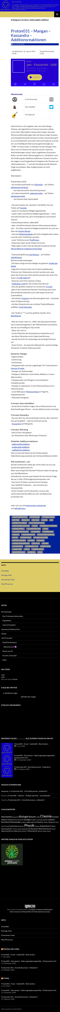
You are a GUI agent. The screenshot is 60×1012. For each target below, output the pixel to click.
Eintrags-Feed (6, 575)
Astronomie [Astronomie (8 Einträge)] (6, 816)
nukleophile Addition (21, 447)
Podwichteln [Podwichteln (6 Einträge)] (45, 826)
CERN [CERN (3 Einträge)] (38, 817)
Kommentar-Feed (8, 580)
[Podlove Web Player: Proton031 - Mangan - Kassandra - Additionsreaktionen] (35, 74)
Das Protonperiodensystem (12, 616)
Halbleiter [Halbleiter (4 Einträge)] (51, 820)
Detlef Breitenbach (9, 642)
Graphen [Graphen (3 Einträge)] (33, 820)
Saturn (45, 543)
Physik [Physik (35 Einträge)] (29, 825)
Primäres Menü (57, 14)
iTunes (14, 679)
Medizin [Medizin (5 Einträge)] (40, 822)
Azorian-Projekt (17, 368)
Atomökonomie (48, 517)
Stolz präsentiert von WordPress (11, 1009)
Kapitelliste (6, 620)
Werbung (31, 552)
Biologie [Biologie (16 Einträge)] (23, 816)
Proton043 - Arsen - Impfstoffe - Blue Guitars (31, 744)
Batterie (16, 520)
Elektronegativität (37, 523)
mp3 (3, 675)
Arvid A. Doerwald (9, 655)
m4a (2, 677)
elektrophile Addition (21, 444)
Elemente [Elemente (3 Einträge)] (17, 820)
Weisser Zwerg (38, 549)
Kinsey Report (25, 231)
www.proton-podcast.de (36, 505)
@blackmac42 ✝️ (10, 647)
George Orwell (18, 529)
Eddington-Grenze (19, 523)
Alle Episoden (6, 612)
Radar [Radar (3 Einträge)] (20, 829)
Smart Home (45, 546)
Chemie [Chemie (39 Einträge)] (46, 816)
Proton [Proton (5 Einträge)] (52, 826)
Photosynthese (32, 391)
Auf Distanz (34, 254)
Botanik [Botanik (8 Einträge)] (32, 816)
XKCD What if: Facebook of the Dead (26, 248)
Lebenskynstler (36, 193)
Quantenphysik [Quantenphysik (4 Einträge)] (6, 829)
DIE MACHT (24, 278)
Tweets (3, 634)
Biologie (36, 520)
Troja (27, 549)
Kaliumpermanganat (20, 531)
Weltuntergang (19, 552)
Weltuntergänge (26, 234)
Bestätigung (16, 316)
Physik (15, 537)
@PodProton (20, 508)
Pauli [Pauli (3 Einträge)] (56, 822)
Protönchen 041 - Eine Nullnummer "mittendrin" (32, 767)
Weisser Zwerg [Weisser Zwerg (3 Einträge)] (42, 831)
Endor (35, 526)
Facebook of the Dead (49, 526)
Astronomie (34, 517)
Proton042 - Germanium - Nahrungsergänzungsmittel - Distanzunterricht (28, 961)
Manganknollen (28, 534)
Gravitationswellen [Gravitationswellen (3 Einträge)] (42, 820)
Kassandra (16, 424)
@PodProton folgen (28, 697)
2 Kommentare (18, 44)
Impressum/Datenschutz (10, 629)
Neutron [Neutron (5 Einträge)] (52, 822)
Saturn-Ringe (18, 546)
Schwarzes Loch (32, 546)
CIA (51, 520)
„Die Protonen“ (6, 638)
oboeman (4, 791)
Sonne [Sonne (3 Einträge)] (54, 829)
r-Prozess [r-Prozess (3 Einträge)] (15, 829)
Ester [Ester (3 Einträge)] (21, 820)
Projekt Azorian (19, 540)
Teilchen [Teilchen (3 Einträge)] (24, 831)
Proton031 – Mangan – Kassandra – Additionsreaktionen (31, 35)
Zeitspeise (38, 184)
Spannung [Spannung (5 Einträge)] (5, 831)
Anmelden (5, 571)
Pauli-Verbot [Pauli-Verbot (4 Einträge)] (13, 826)
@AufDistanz (16, 257)
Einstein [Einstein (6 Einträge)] (55, 817)
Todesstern (17, 549)
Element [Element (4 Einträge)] (11, 820)
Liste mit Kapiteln (9, 625)
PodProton (34, 240)
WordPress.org (7, 584)
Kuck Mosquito (25, 307)
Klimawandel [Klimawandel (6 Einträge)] (15, 822)
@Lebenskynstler (18, 196)
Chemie (44, 520)
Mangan (16, 534)
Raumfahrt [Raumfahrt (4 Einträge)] (34, 829)
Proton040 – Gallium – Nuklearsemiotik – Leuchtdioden (29, 796)
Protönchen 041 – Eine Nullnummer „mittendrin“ (29, 791)
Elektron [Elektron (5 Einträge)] (4, 820)
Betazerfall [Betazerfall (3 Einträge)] (15, 817)
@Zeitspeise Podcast (19, 187)
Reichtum (36, 543)
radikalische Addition (21, 450)
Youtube (23, 208)
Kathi (4, 660)
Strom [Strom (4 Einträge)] (11, 831)
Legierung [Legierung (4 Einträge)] (29, 822)
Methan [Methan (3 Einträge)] (46, 822)
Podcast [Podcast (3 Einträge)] (37, 826)
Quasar (31, 540)
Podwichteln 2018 (40, 537)
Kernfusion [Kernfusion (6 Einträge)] (5, 822)
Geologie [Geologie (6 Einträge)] (27, 819)
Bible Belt (25, 520)
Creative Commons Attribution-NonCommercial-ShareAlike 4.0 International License (31, 910)
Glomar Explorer (34, 529)
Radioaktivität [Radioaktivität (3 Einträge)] (26, 829)
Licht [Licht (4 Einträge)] (35, 822)
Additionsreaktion (20, 517)
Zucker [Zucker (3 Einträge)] (49, 831)
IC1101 (49, 286)
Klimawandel (48, 531)
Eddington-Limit (19, 284)
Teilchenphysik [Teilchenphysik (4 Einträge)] (32, 831)
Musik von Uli (7, 651)
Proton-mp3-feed (11, 949)
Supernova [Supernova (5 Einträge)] (18, 831)
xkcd (40, 552)
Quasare (25, 298)
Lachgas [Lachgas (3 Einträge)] (23, 822)
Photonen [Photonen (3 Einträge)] (21, 826)
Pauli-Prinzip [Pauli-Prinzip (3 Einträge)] (5, 826)
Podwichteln (26, 537)
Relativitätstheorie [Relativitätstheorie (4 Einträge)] (45, 829)
